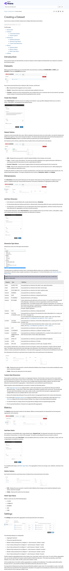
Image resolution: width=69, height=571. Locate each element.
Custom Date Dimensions (16, 43)
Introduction (10, 29)
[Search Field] (34, 7)
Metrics (9, 45)
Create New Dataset (15, 33)
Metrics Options (14, 49)
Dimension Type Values (15, 41)
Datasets (9, 31)
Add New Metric (14, 47)
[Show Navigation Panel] (62, 3)
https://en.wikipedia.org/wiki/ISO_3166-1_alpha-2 (40, 318)
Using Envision (11, 11)
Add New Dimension (15, 39)
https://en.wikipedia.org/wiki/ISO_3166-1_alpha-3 (40, 325)
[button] (59, 7)
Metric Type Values (14, 51)
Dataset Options (14, 35)
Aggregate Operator (15, 387)
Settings (9, 53)
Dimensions (10, 37)
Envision (5, 11)
